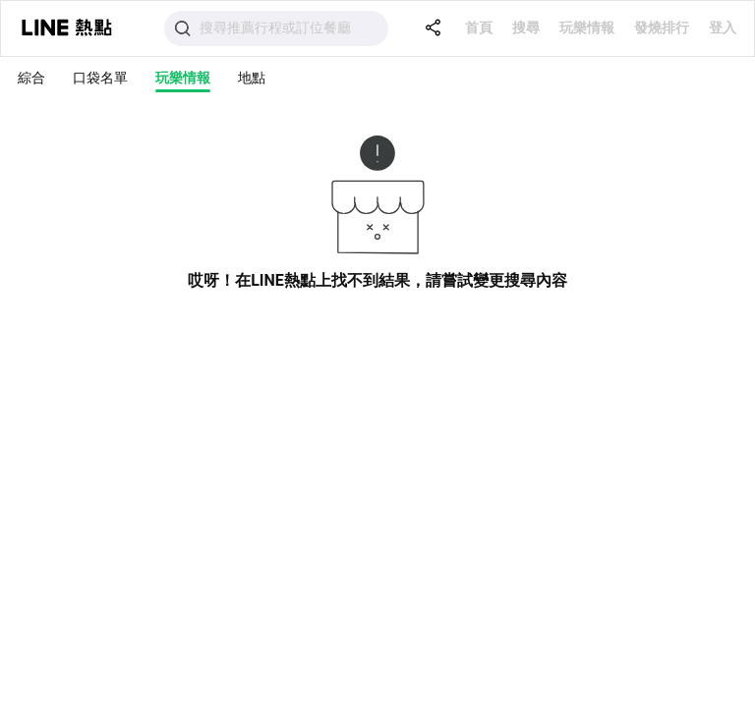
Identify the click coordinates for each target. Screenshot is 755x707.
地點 (251, 77)
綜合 (31, 77)
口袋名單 (100, 77)
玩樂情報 (586, 27)
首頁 (479, 27)
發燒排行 (661, 27)
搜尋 (526, 27)
